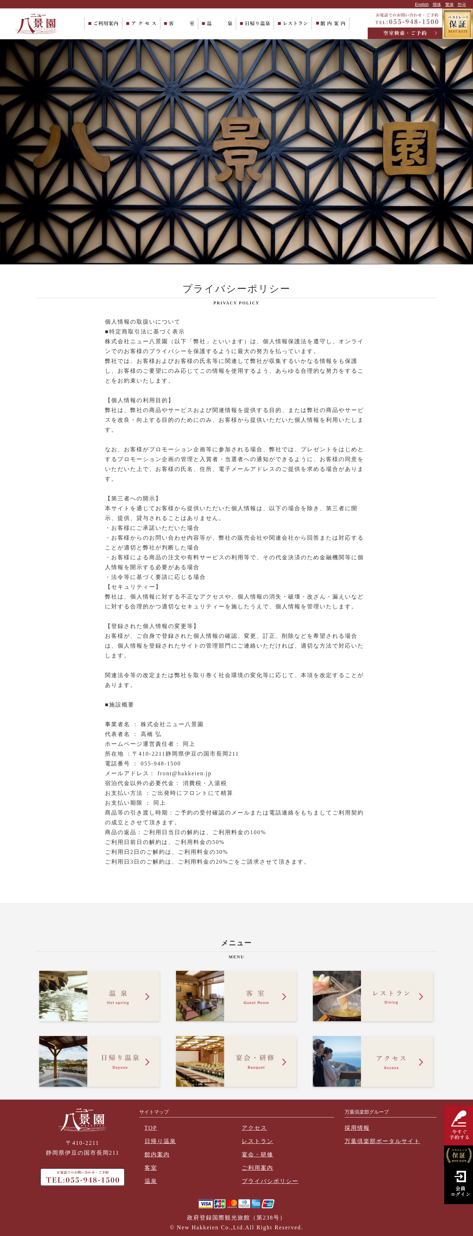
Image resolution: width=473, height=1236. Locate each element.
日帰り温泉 (160, 1141)
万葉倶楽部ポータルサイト (382, 1141)
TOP (151, 1128)
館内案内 (157, 1154)
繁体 (449, 4)
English (421, 4)
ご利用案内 (257, 1168)
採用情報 (357, 1128)
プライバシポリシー (270, 1181)
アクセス (254, 1128)
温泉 (151, 1181)
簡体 (437, 4)
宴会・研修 (257, 1154)
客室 (151, 1168)
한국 (462, 4)
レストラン (257, 1141)
